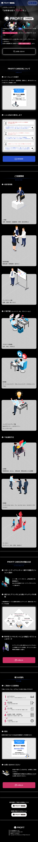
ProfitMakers (17, 833)
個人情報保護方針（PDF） (15, 830)
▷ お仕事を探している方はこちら (8, 7)
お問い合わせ (19, 51)
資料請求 (19, 159)
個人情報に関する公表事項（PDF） (16, 831)
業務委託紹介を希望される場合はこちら (24, 774)
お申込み (19, 785)
